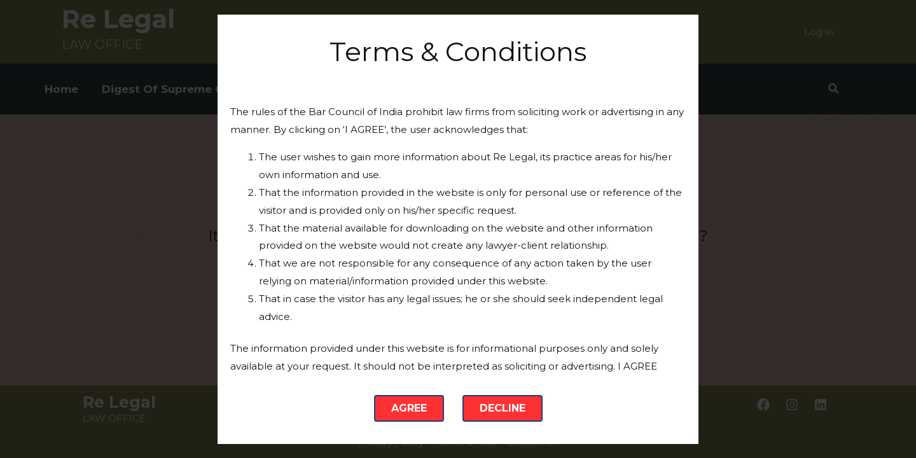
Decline (502, 408)
